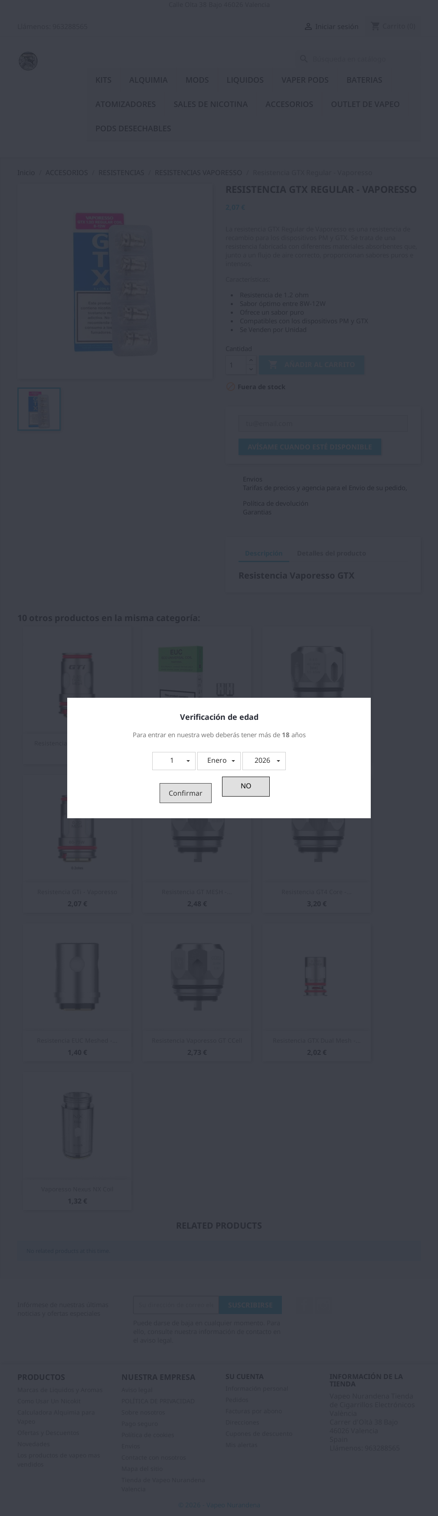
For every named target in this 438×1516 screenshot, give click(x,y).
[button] (174, 761)
